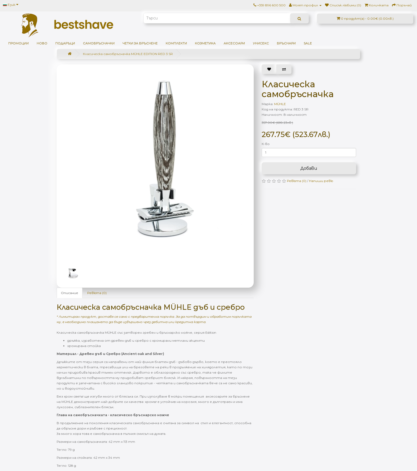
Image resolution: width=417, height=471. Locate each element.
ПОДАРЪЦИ (65, 43)
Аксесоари (234, 43)
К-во (266, 144)
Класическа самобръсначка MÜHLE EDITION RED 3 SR (128, 54)
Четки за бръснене (140, 43)
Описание (69, 293)
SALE (308, 43)
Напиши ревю (321, 181)
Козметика (205, 43)
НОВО (42, 43)
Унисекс (261, 43)
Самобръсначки (99, 43)
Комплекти (176, 43)
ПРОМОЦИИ (18, 43)
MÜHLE (280, 104)
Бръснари (286, 43)
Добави (308, 168)
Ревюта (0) (97, 293)
